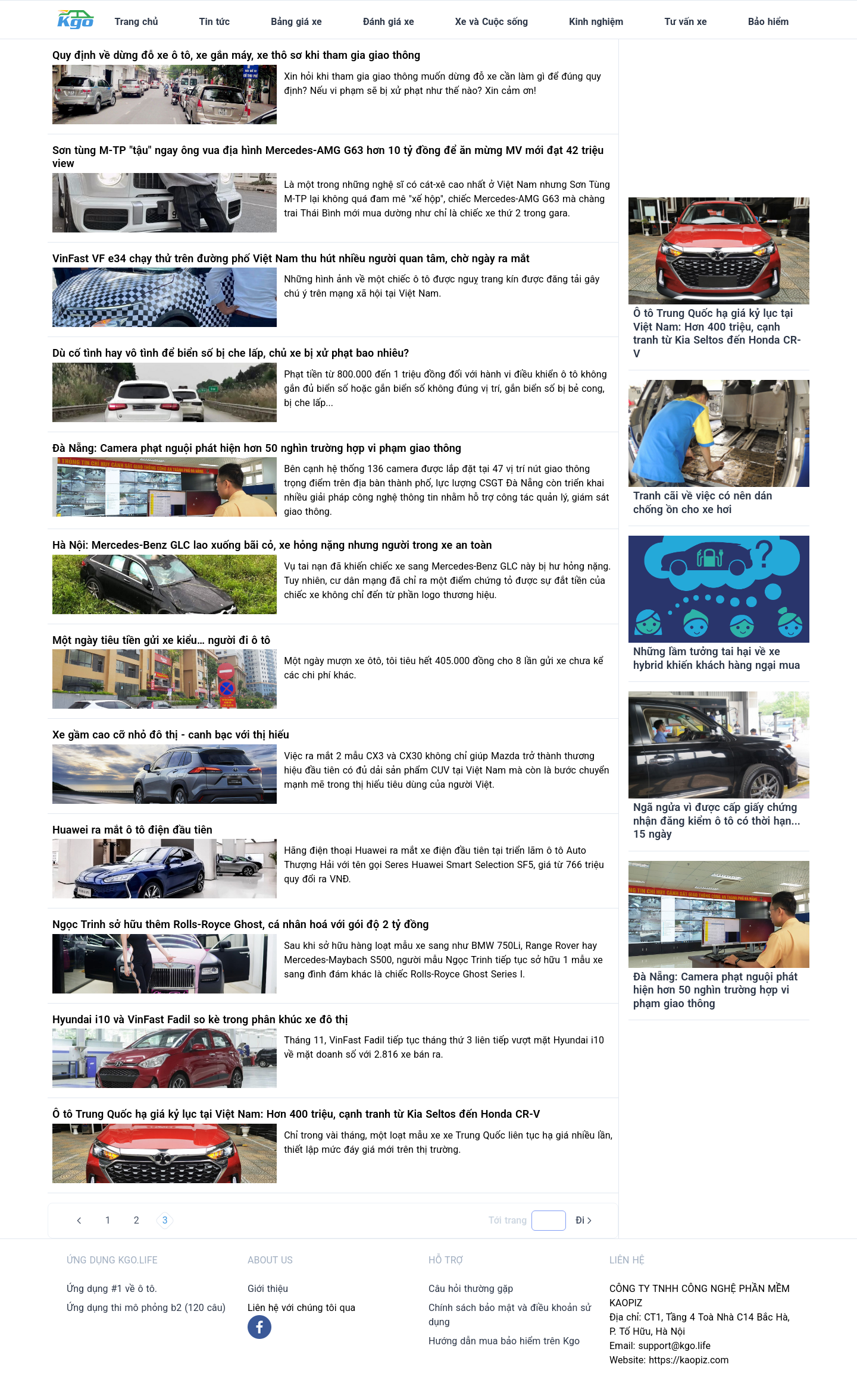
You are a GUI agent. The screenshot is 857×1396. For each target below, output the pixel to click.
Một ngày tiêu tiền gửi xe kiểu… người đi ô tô (161, 640)
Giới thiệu (268, 1288)
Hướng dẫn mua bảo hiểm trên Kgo (504, 1341)
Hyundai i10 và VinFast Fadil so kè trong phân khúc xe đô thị (200, 1019)
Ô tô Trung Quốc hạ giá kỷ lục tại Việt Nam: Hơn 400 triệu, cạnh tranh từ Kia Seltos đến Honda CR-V (296, 1114)
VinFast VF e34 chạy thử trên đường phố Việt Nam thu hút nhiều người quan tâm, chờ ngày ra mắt (291, 258)
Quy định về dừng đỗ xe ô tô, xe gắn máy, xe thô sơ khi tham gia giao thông (236, 55)
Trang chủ (136, 21)
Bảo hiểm (768, 21)
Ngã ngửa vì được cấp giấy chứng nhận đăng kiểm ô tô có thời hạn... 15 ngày (716, 820)
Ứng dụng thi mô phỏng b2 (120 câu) (146, 1307)
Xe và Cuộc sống (491, 21)
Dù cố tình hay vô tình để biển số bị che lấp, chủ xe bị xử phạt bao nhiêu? (230, 353)
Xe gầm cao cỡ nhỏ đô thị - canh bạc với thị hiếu (170, 734)
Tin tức (214, 21)
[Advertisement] (718, 113)
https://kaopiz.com (688, 1360)
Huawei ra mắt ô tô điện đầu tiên (132, 829)
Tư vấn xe (686, 21)
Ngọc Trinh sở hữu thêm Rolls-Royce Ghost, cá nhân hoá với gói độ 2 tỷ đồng (240, 924)
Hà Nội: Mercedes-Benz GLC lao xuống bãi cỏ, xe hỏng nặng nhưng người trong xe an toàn (272, 545)
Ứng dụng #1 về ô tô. (112, 1288)
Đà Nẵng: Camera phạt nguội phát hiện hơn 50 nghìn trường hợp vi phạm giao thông (256, 448)
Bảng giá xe (296, 21)
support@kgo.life (674, 1345)
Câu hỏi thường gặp (470, 1288)
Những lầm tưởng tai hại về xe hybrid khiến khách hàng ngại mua (716, 658)
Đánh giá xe (388, 21)
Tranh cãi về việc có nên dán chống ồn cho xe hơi (702, 502)
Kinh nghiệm (596, 21)
